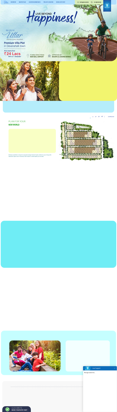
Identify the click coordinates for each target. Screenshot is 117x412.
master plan (22, 2)
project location (48, 2)
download (111, 116)
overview (13, 2)
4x (102, 116)
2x (95, 116)
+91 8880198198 (97, 2)
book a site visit (60, 2)
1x (92, 116)
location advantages (35, 2)
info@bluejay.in (84, 2)
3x (98, 116)
